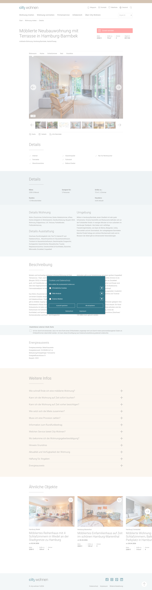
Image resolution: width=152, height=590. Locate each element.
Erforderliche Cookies (59, 288)
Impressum (82, 311)
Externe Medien (57, 299)
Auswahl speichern (62, 305)
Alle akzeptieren (90, 305)
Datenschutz (69, 311)
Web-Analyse (56, 293)
